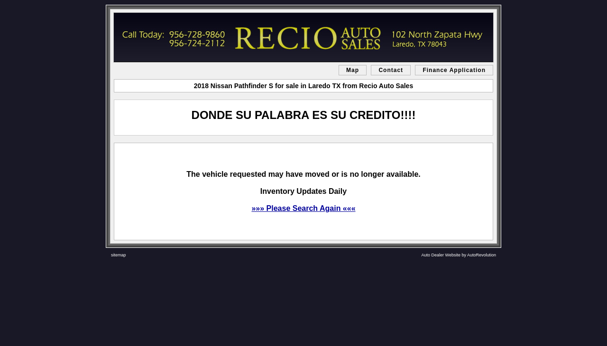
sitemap (118, 255)
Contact (390, 70)
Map (352, 70)
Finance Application (454, 70)
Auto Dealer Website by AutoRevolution (459, 255)
